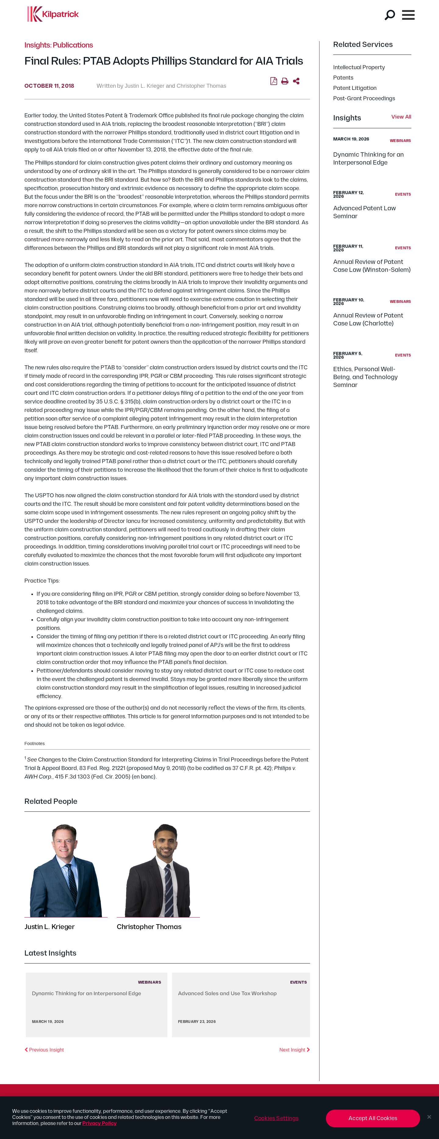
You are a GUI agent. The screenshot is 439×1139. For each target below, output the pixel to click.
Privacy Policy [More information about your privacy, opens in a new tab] (99, 1127)
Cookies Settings (276, 1121)
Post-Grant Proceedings (364, 98)
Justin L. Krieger (144, 86)
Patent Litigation (355, 88)
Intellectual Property (359, 67)
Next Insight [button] (295, 1049)
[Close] (429, 1120)
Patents (343, 78)
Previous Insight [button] (44, 1049)
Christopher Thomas (201, 86)
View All (401, 117)
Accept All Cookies (372, 1121)
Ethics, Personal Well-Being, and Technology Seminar (365, 377)
